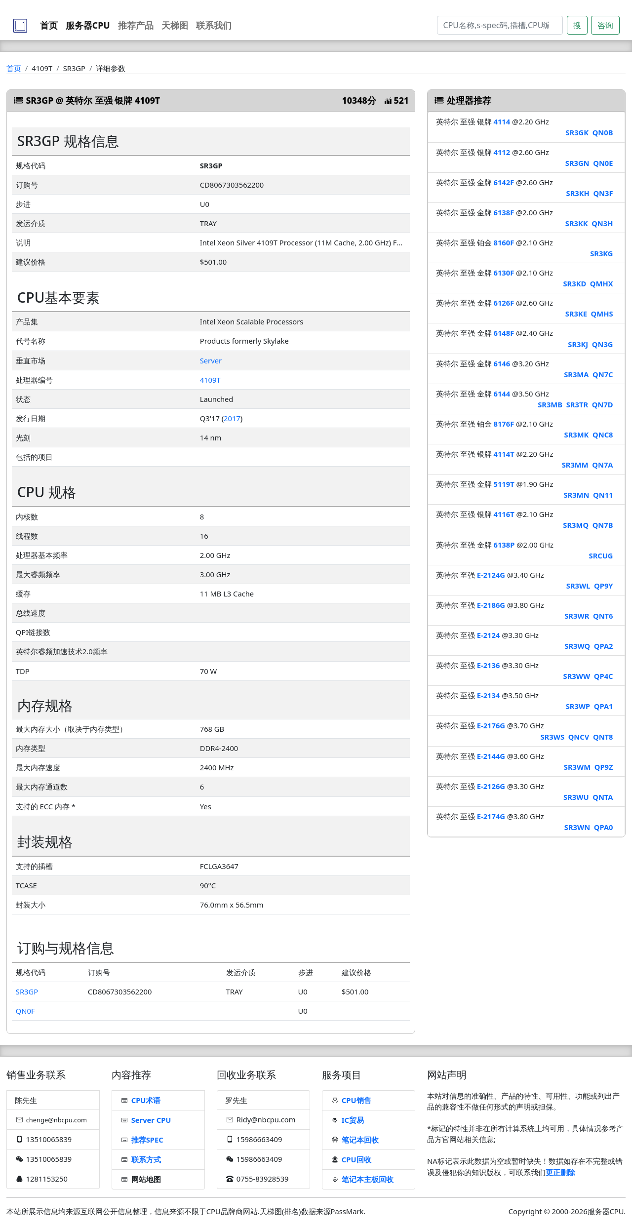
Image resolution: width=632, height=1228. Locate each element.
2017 (232, 418)
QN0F (25, 1011)
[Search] (500, 25)
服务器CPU (88, 25)
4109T (210, 380)
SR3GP (27, 991)
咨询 (605, 25)
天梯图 (174, 25)
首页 (49, 25)
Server (211, 360)
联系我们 (214, 25)
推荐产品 (136, 25)
